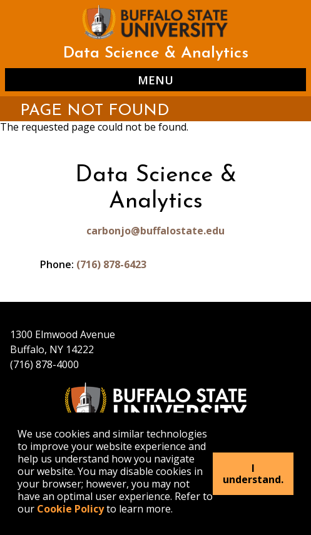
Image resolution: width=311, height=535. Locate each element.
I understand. (253, 473)
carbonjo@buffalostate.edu (155, 230)
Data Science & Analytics (155, 53)
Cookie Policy (70, 509)
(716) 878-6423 (111, 264)
